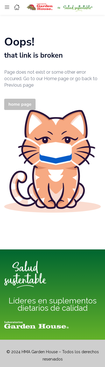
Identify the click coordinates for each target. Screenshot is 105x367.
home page (19, 104)
